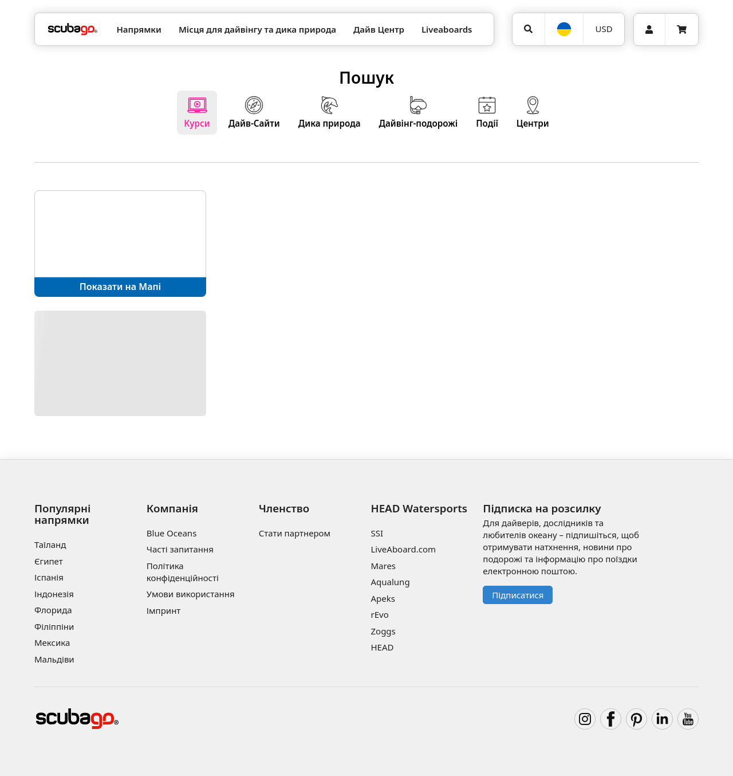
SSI (377, 533)
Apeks (383, 598)
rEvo (379, 614)
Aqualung (390, 581)
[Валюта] (603, 29)
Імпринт (164, 610)
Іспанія (49, 577)
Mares (383, 565)
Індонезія (54, 593)
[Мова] (564, 29)
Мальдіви (54, 659)
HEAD (382, 647)
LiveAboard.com (403, 549)
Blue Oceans (172, 533)
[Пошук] (529, 29)
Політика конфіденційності (183, 571)
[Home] (72, 29)
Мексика (52, 642)
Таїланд (50, 544)
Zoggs (383, 631)
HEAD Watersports (419, 508)
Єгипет (48, 561)
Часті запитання (180, 549)
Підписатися (517, 595)
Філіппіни (54, 626)
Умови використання (191, 593)
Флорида (53, 610)
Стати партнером (294, 533)
